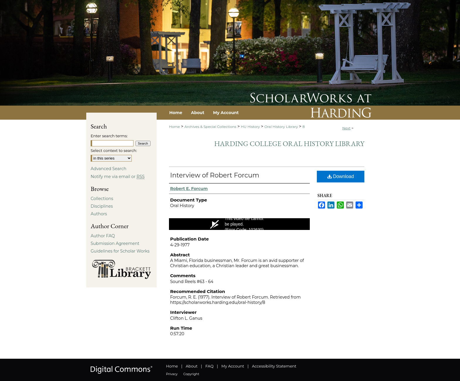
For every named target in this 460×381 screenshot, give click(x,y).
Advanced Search (108, 168)
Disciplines (102, 206)
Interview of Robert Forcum (214, 175)
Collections (102, 198)
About (191, 366)
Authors (99, 213)
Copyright (191, 374)
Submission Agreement (115, 243)
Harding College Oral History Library (289, 143)
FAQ (209, 366)
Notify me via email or (118, 176)
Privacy (171, 374)
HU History (250, 126)
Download (340, 176)
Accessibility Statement (274, 366)
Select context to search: (114, 150)
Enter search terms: (109, 135)
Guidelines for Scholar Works (120, 251)
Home (174, 126)
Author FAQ (103, 235)
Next (346, 128)
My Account (232, 366)
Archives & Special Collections (210, 126)
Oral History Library (281, 126)
